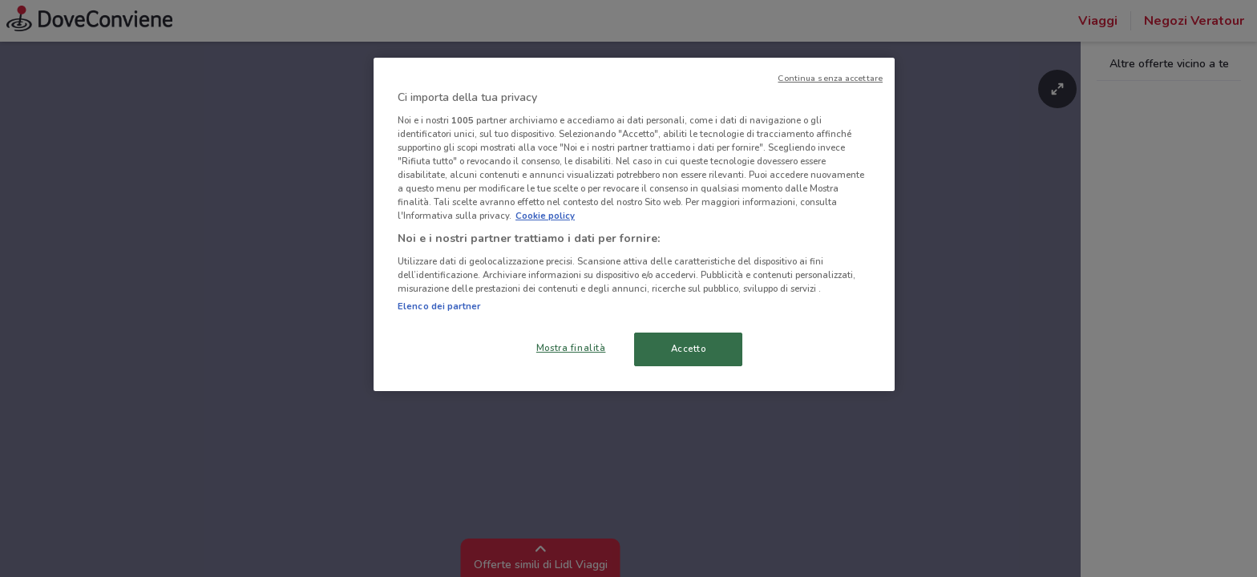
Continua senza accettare (830, 78)
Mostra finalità (571, 347)
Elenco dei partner (439, 306)
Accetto (688, 348)
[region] (634, 224)
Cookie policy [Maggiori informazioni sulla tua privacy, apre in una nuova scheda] (545, 215)
